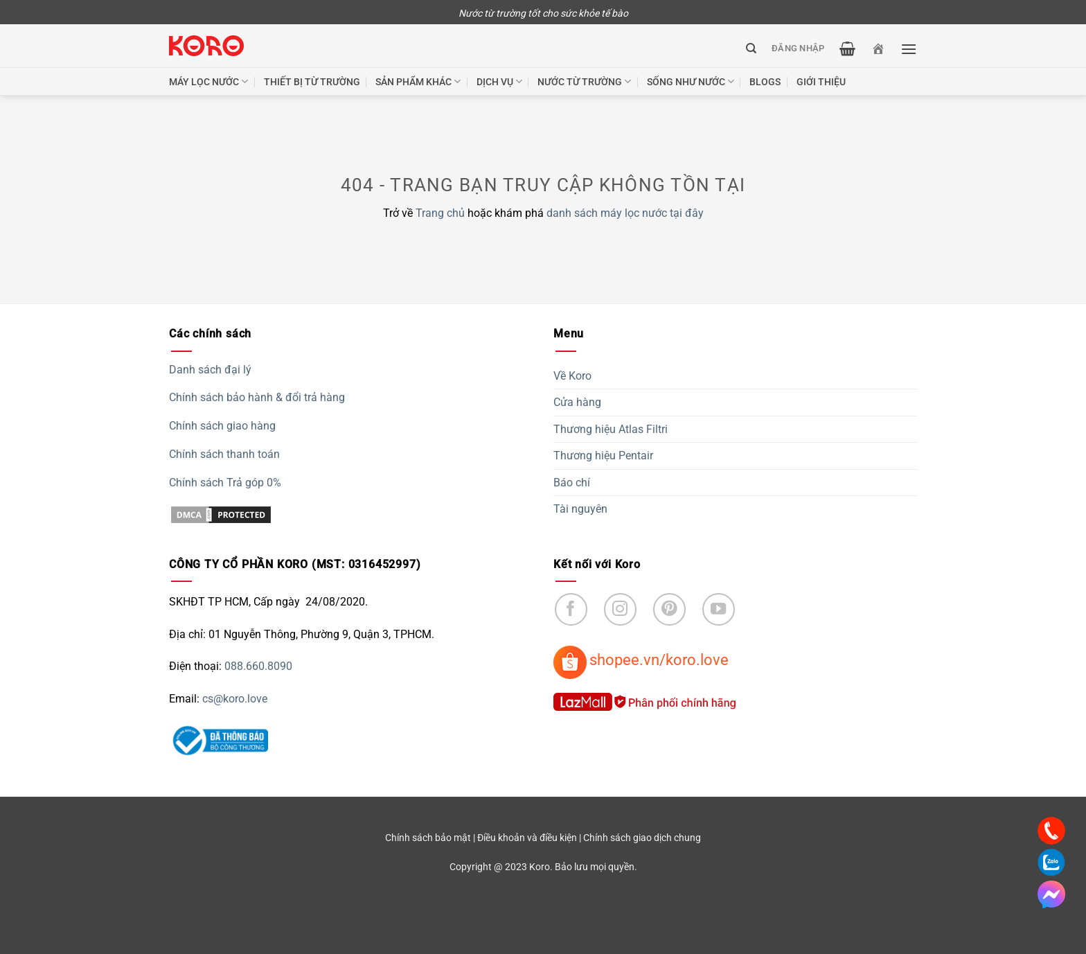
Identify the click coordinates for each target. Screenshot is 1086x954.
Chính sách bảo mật (428, 838)
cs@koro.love (234, 698)
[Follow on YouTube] (718, 609)
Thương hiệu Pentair (603, 455)
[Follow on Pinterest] (669, 609)
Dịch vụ (499, 81)
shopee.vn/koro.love (659, 660)
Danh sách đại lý (210, 369)
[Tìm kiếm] (751, 48)
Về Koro (572, 375)
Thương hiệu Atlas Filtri (610, 429)
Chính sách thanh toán (224, 454)
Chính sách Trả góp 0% (225, 482)
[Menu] (908, 49)
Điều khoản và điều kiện (527, 838)
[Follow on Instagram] (620, 609)
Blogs (765, 81)
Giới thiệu (821, 81)
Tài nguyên (580, 508)
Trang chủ (440, 213)
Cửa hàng (577, 402)
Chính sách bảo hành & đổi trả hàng (257, 397)
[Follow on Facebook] (571, 609)
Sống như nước (690, 81)
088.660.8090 (258, 666)
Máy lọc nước (208, 81)
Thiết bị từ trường (312, 81)
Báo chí (571, 482)
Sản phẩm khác (418, 81)
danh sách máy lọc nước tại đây (625, 213)
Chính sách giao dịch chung (642, 838)
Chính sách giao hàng (222, 425)
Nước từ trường (584, 81)
